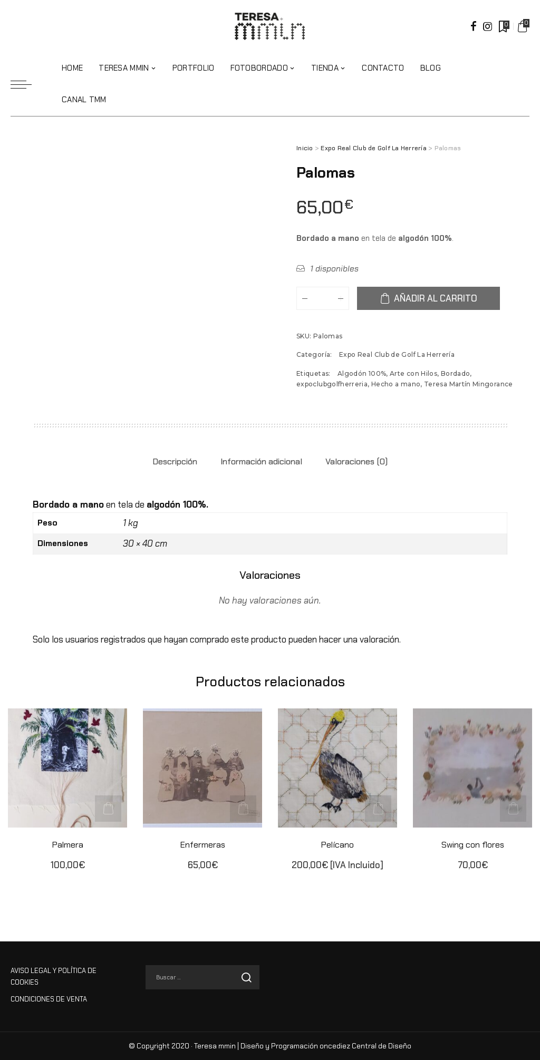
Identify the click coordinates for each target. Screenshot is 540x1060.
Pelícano (337, 844)
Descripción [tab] (174, 461)
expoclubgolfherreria (332, 384)
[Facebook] (473, 26)
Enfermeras (202, 844)
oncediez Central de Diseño (365, 1046)
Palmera (67, 844)
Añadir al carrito (436, 298)
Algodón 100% (362, 373)
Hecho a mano (395, 384)
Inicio (304, 148)
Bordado (455, 373)
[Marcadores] (503, 26)
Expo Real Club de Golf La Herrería (374, 148)
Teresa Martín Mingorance (468, 384)
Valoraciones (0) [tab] (356, 461)
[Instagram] (488, 26)
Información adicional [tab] (261, 461)
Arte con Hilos (413, 373)
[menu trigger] (26, 84)
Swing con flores (473, 844)
